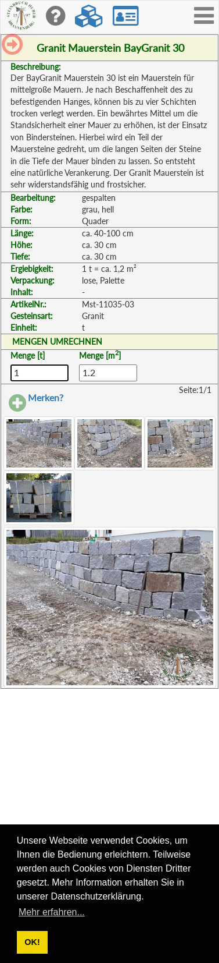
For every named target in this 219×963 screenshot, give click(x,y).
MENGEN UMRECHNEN (57, 341)
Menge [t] (27, 355)
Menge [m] (100, 355)
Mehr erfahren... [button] (52, 912)
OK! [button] (32, 942)
